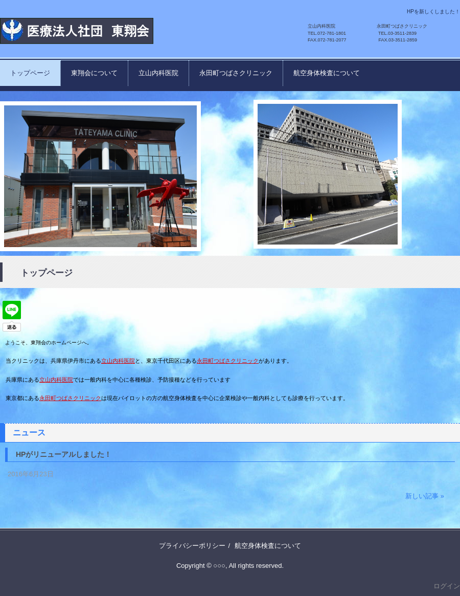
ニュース (29, 432)
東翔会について (94, 73)
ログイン (446, 586)
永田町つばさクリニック (235, 73)
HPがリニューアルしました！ (63, 454)
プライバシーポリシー (192, 545)
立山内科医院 (158, 73)
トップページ (30, 73)
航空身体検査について (326, 73)
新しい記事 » (424, 496)
